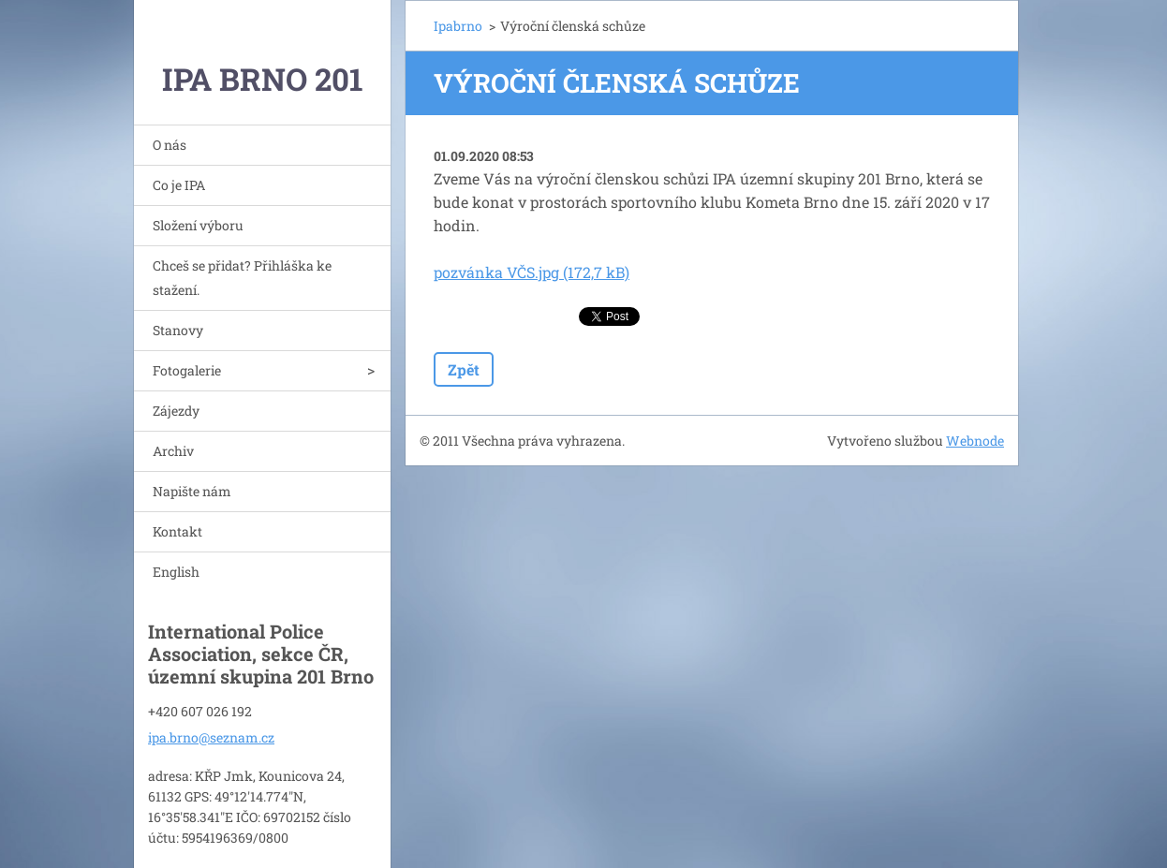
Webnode (975, 440)
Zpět (464, 369)
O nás (169, 145)
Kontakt (177, 531)
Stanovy (178, 330)
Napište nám (192, 491)
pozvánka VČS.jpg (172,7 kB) (531, 272)
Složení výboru (198, 225)
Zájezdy (176, 410)
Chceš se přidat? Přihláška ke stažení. (242, 278)
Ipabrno (458, 26)
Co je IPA (179, 185)
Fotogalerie (187, 370)
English (176, 572)
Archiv (173, 451)
